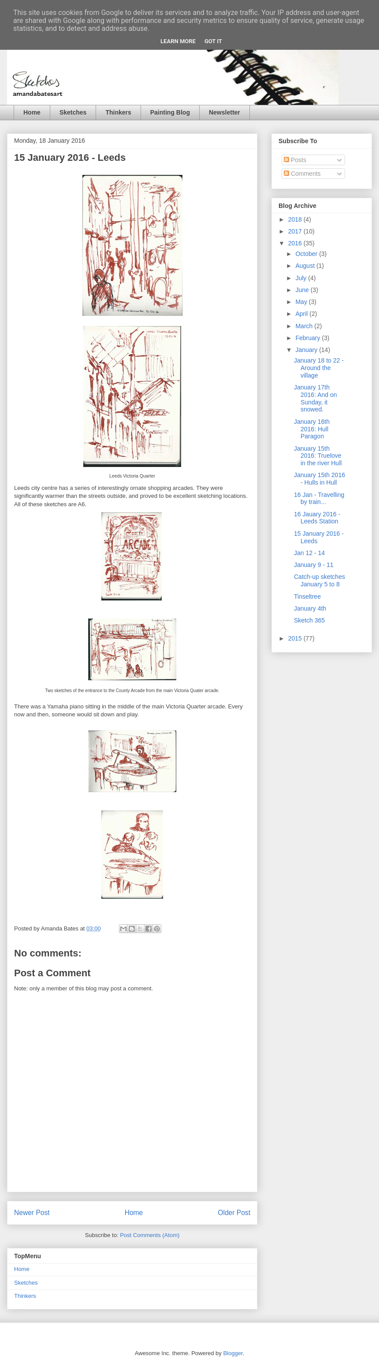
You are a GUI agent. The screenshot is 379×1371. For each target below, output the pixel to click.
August (305, 265)
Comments (302, 173)
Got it (213, 41)
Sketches (72, 112)
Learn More (178, 41)
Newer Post (32, 1212)
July (301, 278)
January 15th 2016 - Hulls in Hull (319, 478)
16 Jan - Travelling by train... (319, 498)
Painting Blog (170, 112)
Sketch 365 (309, 620)
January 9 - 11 (314, 564)
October (307, 253)
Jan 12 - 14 (309, 552)
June (302, 289)
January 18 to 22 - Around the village (319, 368)
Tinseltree (307, 596)
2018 (296, 219)
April (302, 313)
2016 (296, 243)
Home (32, 112)
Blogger (232, 1353)
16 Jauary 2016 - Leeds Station (317, 518)
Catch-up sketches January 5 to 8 (319, 580)
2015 (296, 638)
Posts (295, 159)
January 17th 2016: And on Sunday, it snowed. (315, 398)
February (308, 337)
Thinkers (118, 112)
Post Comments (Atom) (149, 1235)
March (304, 326)
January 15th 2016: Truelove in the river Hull (318, 456)
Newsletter (224, 112)
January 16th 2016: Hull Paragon (312, 429)
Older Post (234, 1212)
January (307, 349)
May (301, 301)
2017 (296, 231)
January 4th (310, 608)
